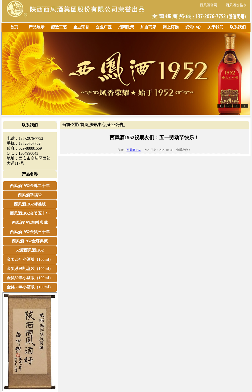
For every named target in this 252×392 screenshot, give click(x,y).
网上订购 (171, 27)
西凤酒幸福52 (30, 195)
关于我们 (215, 27)
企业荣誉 (81, 27)
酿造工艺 (59, 27)
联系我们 (238, 27)
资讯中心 (193, 27)
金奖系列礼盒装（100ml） (30, 268)
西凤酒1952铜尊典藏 (30, 222)
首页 (14, 27)
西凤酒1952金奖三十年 (30, 232)
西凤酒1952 (133, 150)
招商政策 (126, 27)
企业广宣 (104, 27)
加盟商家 (148, 27)
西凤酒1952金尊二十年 (30, 186)
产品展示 (36, 27)
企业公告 (115, 125)
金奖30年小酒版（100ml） (30, 278)
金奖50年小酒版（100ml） (30, 287)
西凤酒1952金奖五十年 (30, 213)
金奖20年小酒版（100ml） (30, 259)
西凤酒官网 (208, 5)
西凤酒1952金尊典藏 (30, 241)
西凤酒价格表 (236, 5)
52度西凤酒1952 (30, 250)
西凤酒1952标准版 (30, 204)
